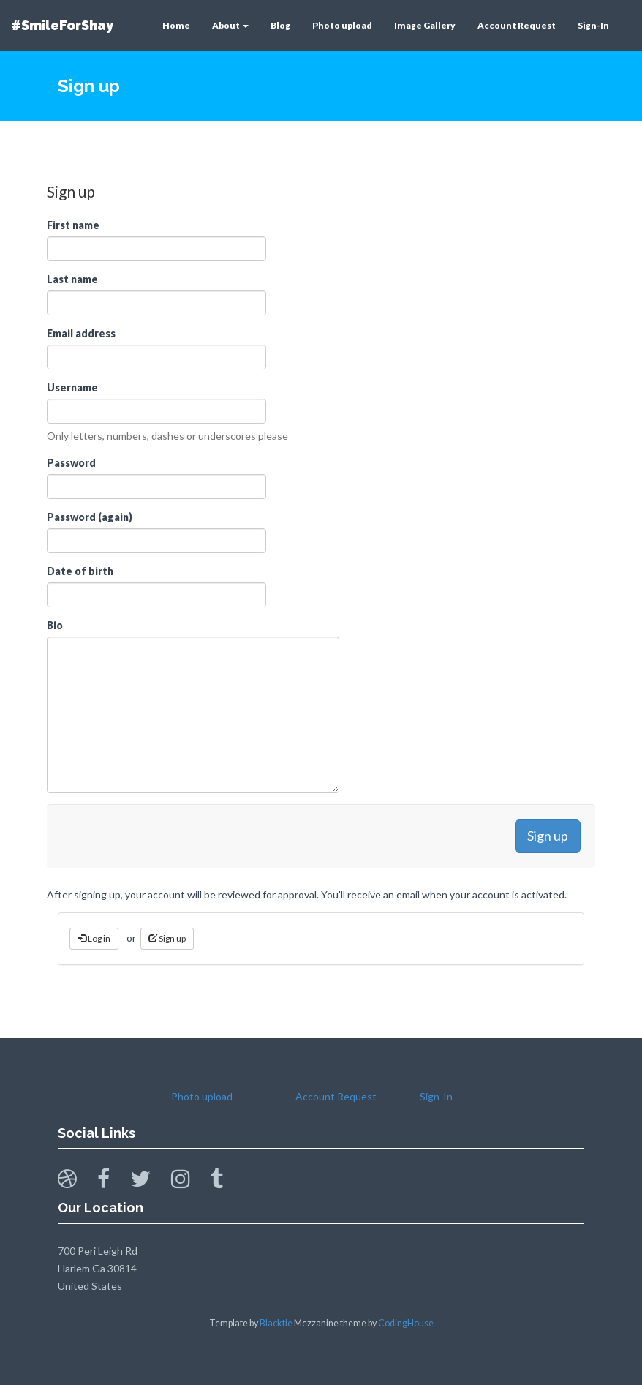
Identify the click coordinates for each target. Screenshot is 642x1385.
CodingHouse (406, 1323)
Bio (55, 625)
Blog (280, 25)
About (230, 25)
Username (72, 387)
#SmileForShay (62, 25)
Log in (94, 938)
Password (71, 463)
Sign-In (593, 25)
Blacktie (276, 1323)
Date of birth (80, 571)
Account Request (516, 25)
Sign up (167, 938)
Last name (72, 279)
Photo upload (342, 25)
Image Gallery (425, 25)
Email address (81, 333)
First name (73, 225)
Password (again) (89, 517)
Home (176, 25)
